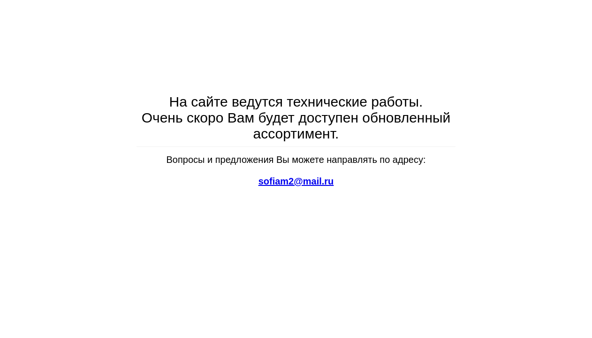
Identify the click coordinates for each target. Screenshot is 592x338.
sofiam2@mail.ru (296, 181)
